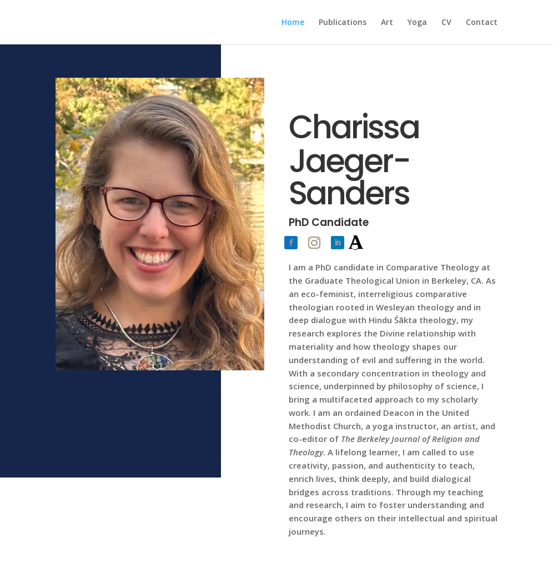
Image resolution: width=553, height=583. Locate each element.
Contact (481, 22)
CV (446, 22)
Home (292, 22)
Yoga (417, 22)
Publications (342, 22)
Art (387, 22)
